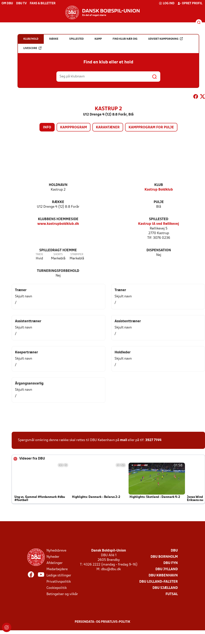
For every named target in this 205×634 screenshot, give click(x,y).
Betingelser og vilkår (62, 594)
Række (58, 202)
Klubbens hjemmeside (58, 219)
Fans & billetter (42, 3)
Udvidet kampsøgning (165, 38)
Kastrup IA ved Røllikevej (158, 224)
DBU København (163, 575)
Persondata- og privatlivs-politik (102, 622)
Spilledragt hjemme (58, 250)
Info (47, 127)
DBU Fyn (170, 563)
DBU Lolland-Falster (158, 581)
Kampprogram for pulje (151, 127)
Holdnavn (58, 185)
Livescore (32, 48)
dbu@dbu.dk (111, 569)
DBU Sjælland (165, 588)
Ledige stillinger (58, 575)
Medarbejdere (57, 569)
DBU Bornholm (164, 557)
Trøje (39, 254)
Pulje (159, 202)
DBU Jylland (166, 569)
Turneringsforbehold (58, 271)
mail (123, 440)
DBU (174, 550)
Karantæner (108, 127)
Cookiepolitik (56, 588)
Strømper (76, 254)
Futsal (172, 594)
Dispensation (158, 250)
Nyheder (52, 557)
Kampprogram (73, 127)
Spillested (158, 219)
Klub (158, 185)
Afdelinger (54, 563)
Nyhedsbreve (56, 550)
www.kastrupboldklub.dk (58, 224)
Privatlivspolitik (58, 581)
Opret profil (190, 3)
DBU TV (21, 3)
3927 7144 (153, 440)
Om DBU (7, 3)
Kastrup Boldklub (159, 189)
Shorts (58, 254)
